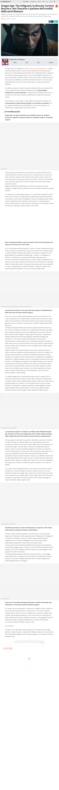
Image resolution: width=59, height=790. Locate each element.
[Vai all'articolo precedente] (57, 395)
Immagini (51, 62)
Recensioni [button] (33, 1)
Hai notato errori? (8, 648)
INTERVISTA (3, 18)
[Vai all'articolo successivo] (1, 395)
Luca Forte (8, 18)
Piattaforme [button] (26, 1)
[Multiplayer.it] (6, 1)
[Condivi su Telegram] (57, 21)
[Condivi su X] (52, 21)
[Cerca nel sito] (54, 1)
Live (47, 1)
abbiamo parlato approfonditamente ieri (36, 68)
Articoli (15, 62)
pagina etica (42, 642)
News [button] (39, 1)
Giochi (51, 1)
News (27, 62)
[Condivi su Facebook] (50, 21)
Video (43, 1)
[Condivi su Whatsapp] (54, 21)
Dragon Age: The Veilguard (17, 59)
